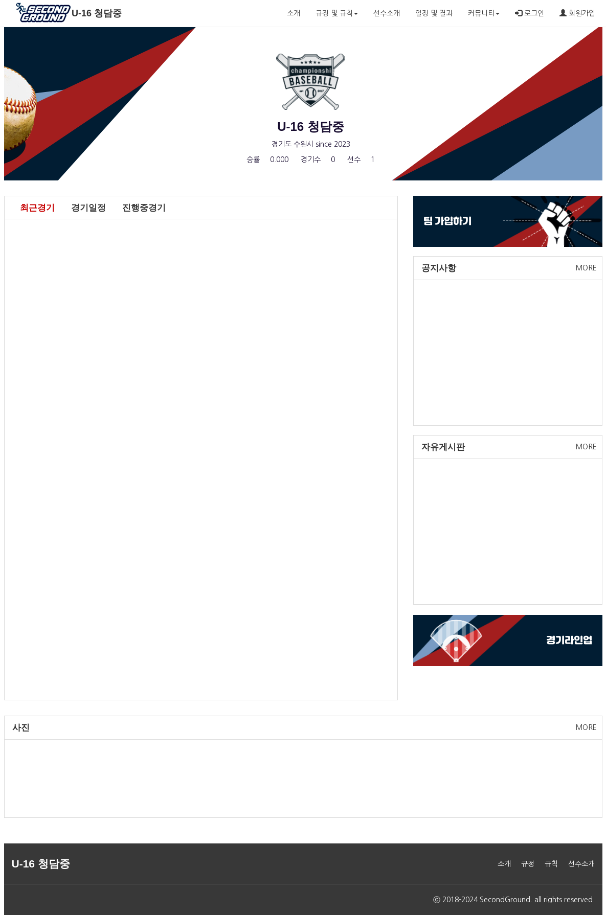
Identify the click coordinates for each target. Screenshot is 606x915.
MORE (586, 267)
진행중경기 (144, 208)
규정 (527, 863)
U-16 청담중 (97, 13)
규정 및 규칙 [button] (337, 13)
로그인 (529, 13)
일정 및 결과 (434, 13)
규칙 (551, 863)
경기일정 (88, 208)
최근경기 (37, 208)
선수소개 (386, 13)
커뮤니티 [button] (484, 13)
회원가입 (577, 13)
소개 (293, 13)
